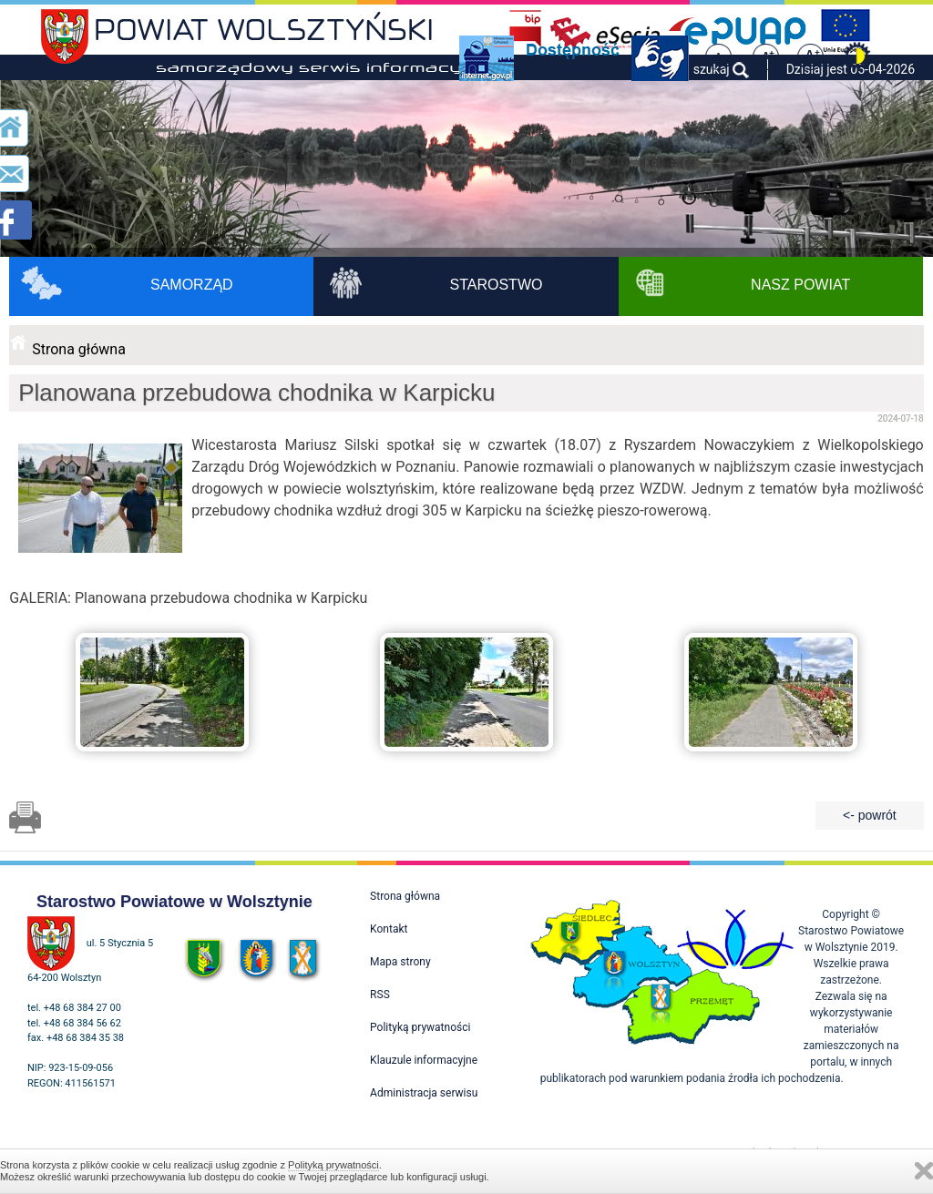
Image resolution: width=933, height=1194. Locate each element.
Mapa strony (400, 961)
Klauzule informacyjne (423, 1060)
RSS (380, 994)
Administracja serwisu (423, 1093)
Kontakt (388, 929)
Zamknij (924, 1170)
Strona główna (79, 349)
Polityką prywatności (333, 1164)
